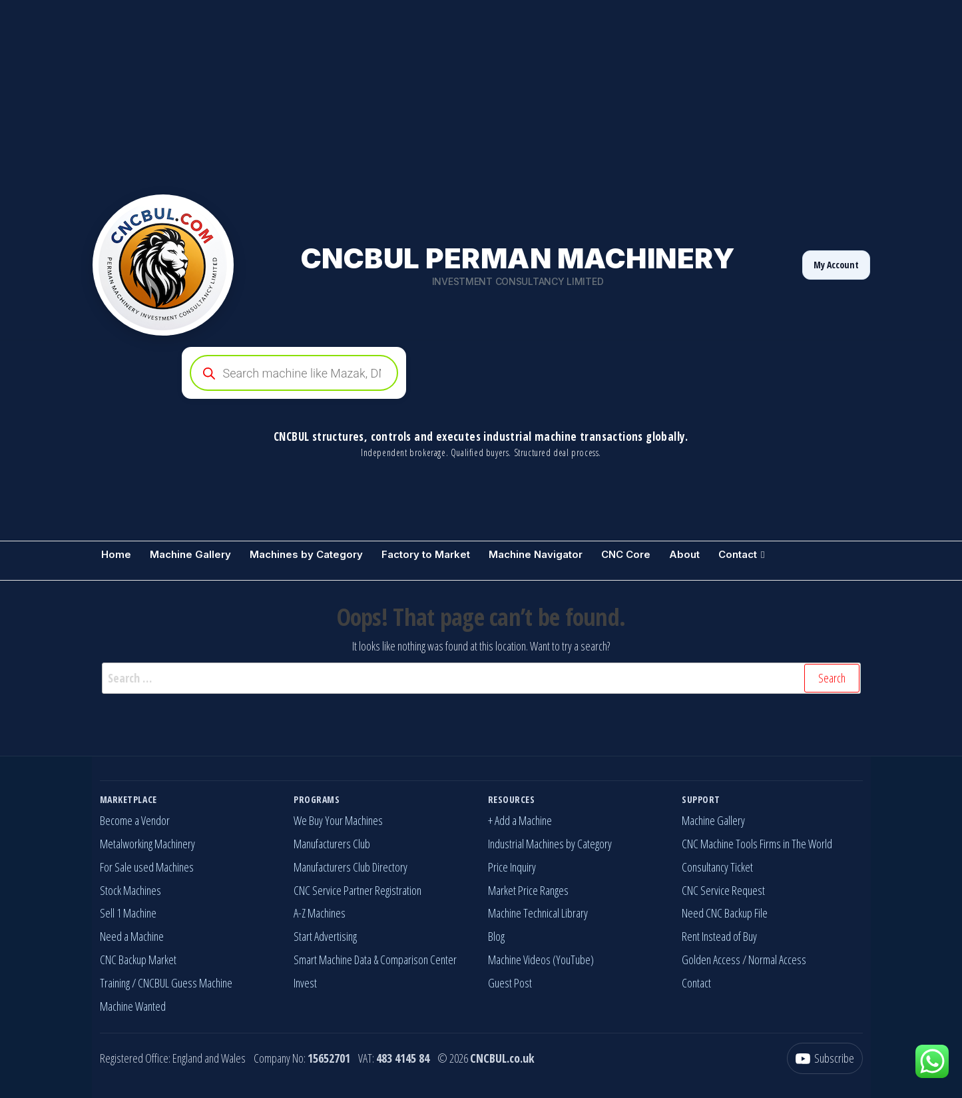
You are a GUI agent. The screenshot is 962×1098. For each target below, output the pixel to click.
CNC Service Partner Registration (357, 890)
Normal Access (777, 959)
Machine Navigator (536, 554)
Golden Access (711, 959)
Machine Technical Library (538, 913)
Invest (305, 983)
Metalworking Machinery (147, 844)
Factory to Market (425, 554)
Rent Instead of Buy (719, 936)
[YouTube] (825, 1058)
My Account (836, 264)
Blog (496, 936)
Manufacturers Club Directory (350, 867)
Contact (737, 554)
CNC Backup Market (138, 959)
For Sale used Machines (147, 867)
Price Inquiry (512, 867)
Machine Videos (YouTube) (541, 959)
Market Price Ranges (528, 890)
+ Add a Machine (520, 820)
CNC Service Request (723, 890)
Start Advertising (325, 936)
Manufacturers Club (332, 844)
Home (116, 554)
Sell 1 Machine (128, 913)
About (684, 554)
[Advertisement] (399, 93)
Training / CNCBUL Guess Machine (166, 983)
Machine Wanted (133, 1006)
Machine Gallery (190, 554)
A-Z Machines (320, 913)
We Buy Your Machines (338, 820)
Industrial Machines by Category (550, 844)
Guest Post (510, 983)
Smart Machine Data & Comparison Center (375, 959)
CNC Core (625, 554)
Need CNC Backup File (725, 913)
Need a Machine (132, 936)
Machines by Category (306, 554)
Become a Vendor (135, 820)
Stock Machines (130, 890)
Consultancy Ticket (717, 867)
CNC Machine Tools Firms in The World (757, 844)
